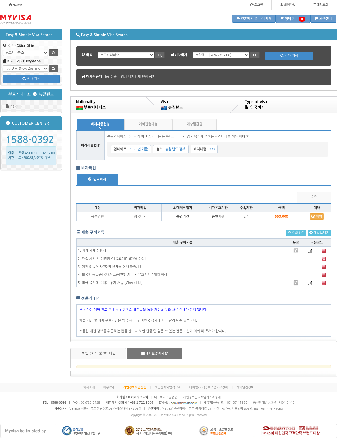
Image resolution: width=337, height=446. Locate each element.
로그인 (256, 4)
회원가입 (287, 4)
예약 (316, 216)
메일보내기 (319, 233)
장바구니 (293, 19)
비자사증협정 (100, 124)
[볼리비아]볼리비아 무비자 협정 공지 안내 (135, 76)
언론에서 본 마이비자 (254, 18)
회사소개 (89, 387)
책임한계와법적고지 (168, 387)
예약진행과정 (148, 124)
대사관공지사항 (154, 353)
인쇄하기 (296, 233)
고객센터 (323, 18)
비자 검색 (31, 79)
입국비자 (15, 106)
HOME (15, 4)
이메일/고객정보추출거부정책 (208, 387)
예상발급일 (194, 124)
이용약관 (109, 387)
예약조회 (320, 4)
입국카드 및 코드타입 (98, 353)
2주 (314, 197)
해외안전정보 (245, 387)
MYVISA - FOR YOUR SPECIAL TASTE (15, 19)
